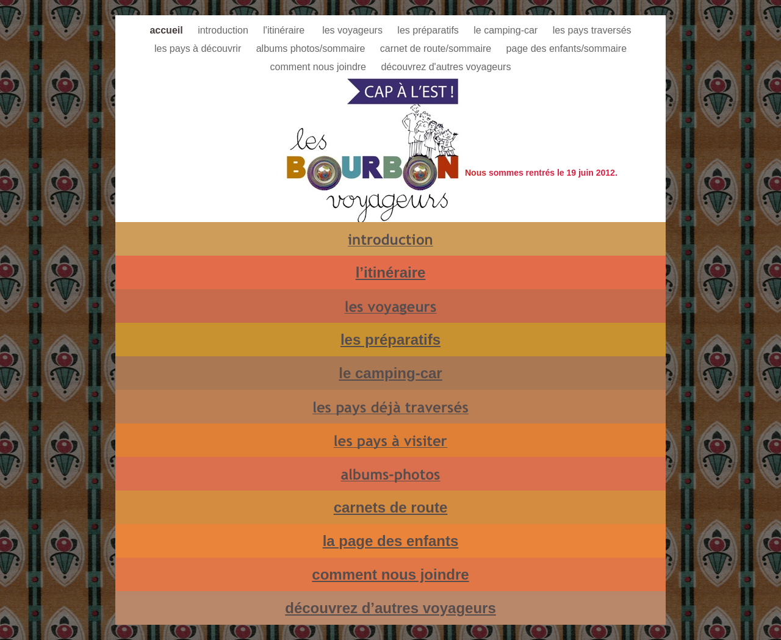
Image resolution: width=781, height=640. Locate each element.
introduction (224, 30)
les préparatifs (429, 30)
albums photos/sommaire (312, 48)
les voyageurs (353, 30)
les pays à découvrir (199, 48)
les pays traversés (592, 30)
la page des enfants (391, 541)
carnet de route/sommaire (437, 48)
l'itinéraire (286, 30)
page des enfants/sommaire (566, 48)
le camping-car (506, 30)
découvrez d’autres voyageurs (390, 608)
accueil (167, 30)
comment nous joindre (319, 67)
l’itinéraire (391, 272)
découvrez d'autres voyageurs (446, 67)
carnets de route (391, 507)
